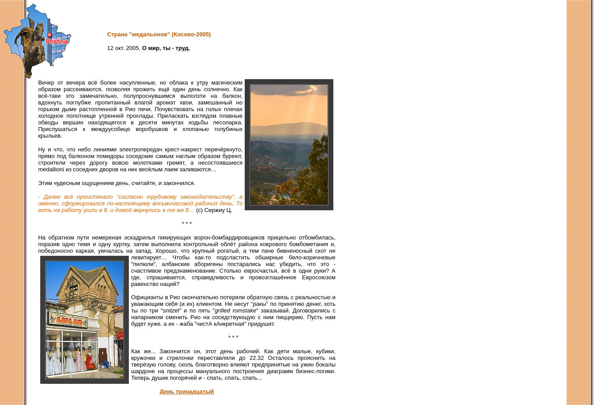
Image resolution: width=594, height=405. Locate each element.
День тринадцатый (187, 391)
